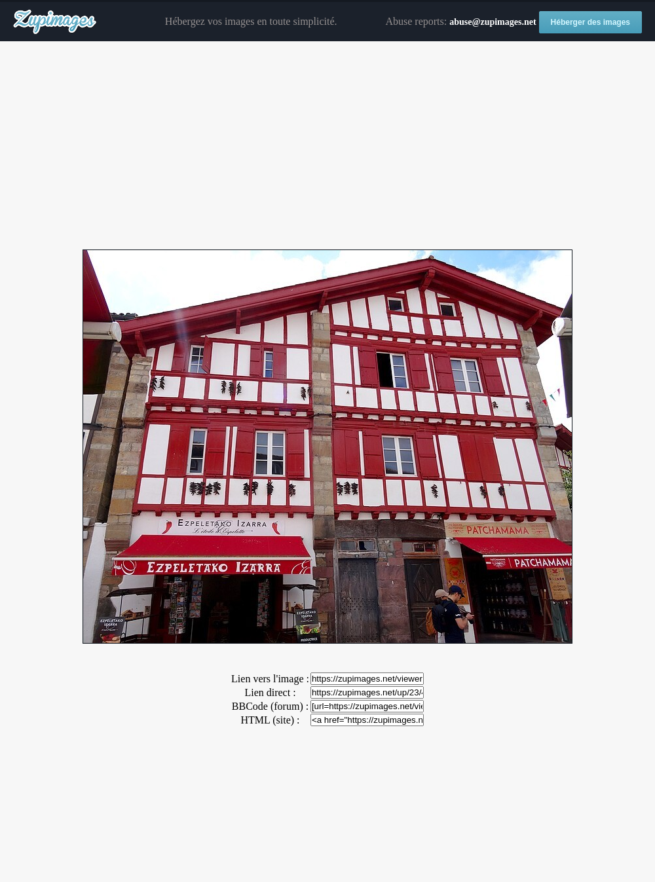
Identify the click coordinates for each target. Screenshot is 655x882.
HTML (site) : (269, 720)
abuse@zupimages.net (492, 22)
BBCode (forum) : (270, 706)
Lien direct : (269, 692)
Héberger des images (590, 22)
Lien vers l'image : (270, 678)
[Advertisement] (327, 146)
